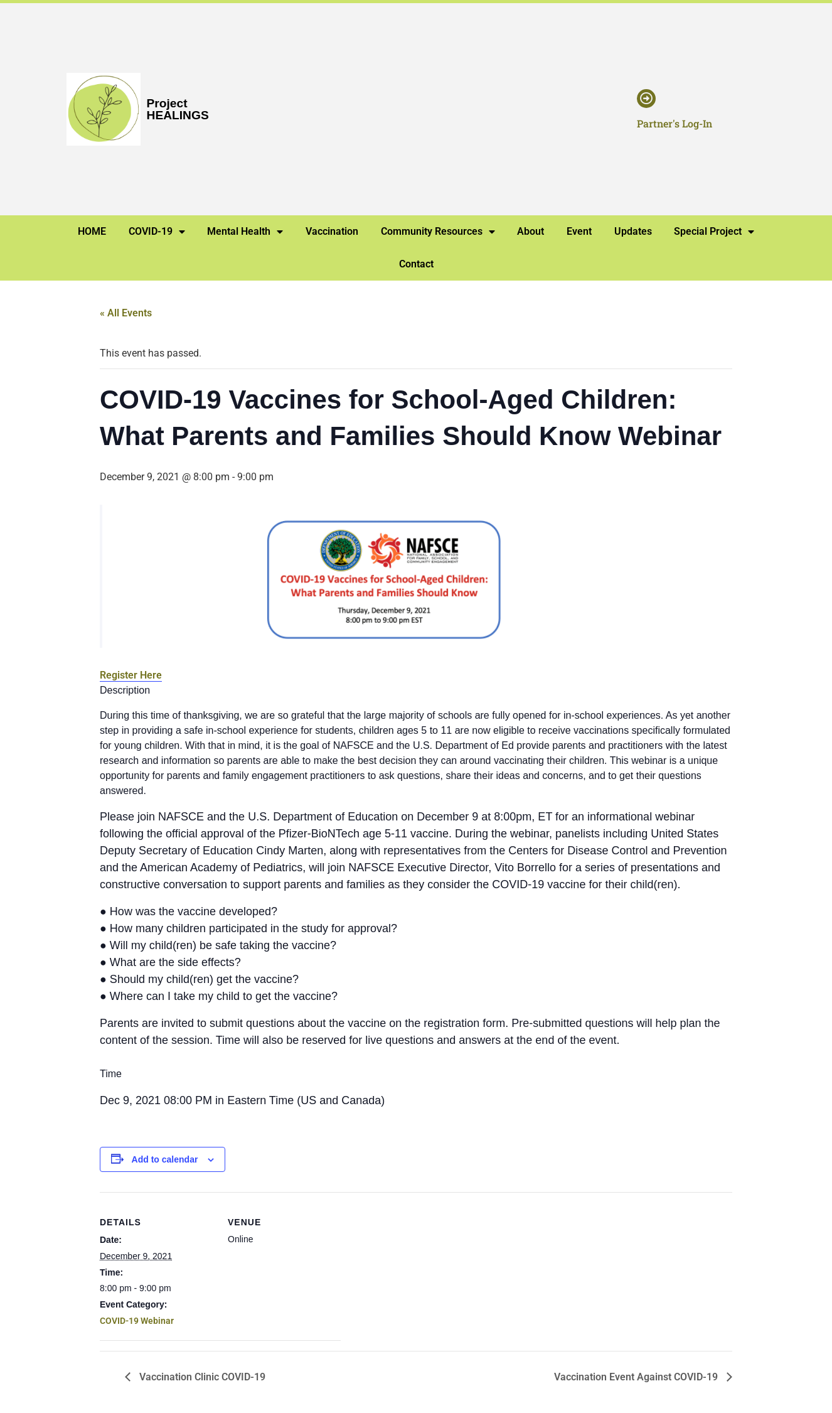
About (530, 231)
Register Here (131, 675)
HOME (92, 231)
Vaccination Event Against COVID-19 (637, 1377)
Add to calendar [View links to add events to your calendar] (165, 1159)
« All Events (126, 313)
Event (579, 231)
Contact (416, 264)
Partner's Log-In (674, 123)
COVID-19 (157, 231)
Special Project (714, 231)
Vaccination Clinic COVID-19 (201, 1377)
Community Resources (438, 231)
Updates (633, 231)
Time (111, 1074)
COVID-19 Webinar (137, 1321)
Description (125, 690)
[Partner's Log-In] (646, 98)
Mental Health (245, 231)
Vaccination (332, 231)
